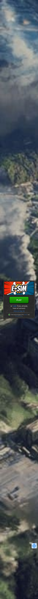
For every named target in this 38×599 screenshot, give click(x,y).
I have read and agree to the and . (19, 315)
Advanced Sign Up (19, 311)
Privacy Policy (19, 316)
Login (15, 306)
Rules (25, 314)
